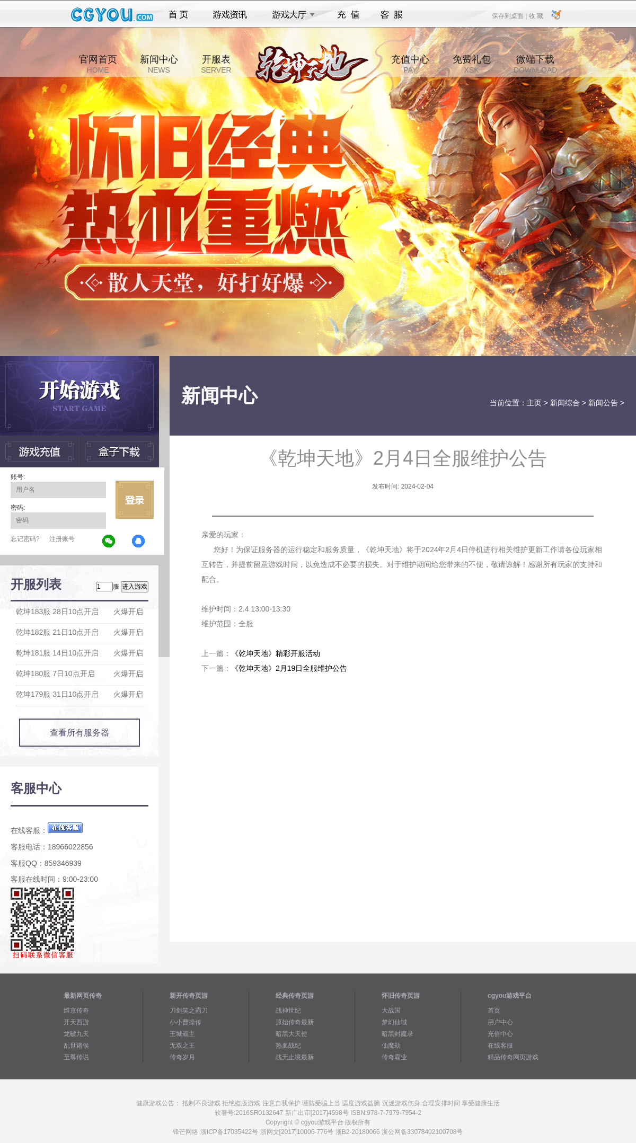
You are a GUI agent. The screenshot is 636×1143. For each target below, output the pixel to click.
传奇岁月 (182, 1057)
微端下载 (535, 64)
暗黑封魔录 (397, 1034)
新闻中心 (159, 64)
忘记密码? (25, 539)
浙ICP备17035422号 (229, 1132)
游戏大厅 (290, 15)
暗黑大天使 (291, 1034)
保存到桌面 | (509, 15)
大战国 (391, 1010)
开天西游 (76, 1022)
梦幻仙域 (394, 1022)
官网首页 (98, 64)
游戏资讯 (230, 15)
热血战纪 (288, 1045)
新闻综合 (565, 402)
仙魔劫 (391, 1045)
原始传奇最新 (295, 1022)
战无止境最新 (295, 1057)
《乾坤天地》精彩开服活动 (275, 653)
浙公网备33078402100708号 (422, 1132)
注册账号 (62, 539)
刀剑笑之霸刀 (189, 1010)
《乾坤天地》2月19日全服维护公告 (289, 668)
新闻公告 (603, 402)
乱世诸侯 (76, 1045)
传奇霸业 (394, 1057)
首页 (178, 15)
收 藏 (535, 15)
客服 (392, 15)
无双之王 (182, 1045)
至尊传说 (76, 1057)
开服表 (216, 64)
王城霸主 (182, 1034)
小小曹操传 (185, 1022)
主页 (534, 402)
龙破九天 (76, 1034)
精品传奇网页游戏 (513, 1057)
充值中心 (410, 64)
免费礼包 (472, 64)
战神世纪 (288, 1010)
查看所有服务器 (79, 732)
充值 (348, 15)
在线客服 (500, 1045)
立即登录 (135, 500)
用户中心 (500, 1022)
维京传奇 (76, 1010)
